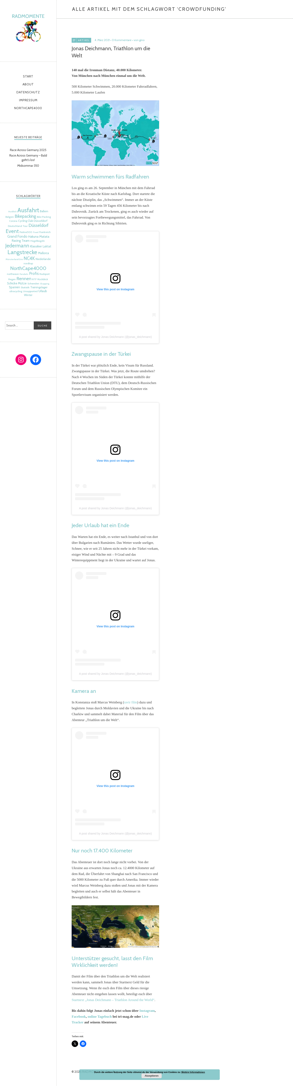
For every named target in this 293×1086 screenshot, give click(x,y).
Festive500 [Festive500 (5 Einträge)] (26, 232)
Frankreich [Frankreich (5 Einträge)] (45, 232)
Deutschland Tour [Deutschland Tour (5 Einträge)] (18, 225)
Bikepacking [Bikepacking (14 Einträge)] (25, 216)
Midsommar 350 (28, 166)
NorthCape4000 (28, 108)
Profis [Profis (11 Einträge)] (34, 273)
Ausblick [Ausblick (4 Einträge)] (12, 211)
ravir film (130, 702)
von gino (139, 40)
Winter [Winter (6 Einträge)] (28, 295)
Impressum (28, 100)
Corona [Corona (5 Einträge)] (13, 220)
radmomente (28, 29)
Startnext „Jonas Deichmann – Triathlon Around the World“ (113, 999)
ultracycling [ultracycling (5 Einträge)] (15, 291)
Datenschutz (28, 92)
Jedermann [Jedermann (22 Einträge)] (17, 246)
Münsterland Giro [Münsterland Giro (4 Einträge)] (14, 259)
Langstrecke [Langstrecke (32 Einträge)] (22, 252)
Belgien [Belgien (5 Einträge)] (9, 216)
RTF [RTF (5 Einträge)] (34, 279)
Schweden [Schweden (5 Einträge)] (33, 283)
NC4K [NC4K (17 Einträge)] (29, 258)
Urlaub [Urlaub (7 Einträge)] (42, 291)
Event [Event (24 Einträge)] (12, 231)
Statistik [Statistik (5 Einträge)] (25, 287)
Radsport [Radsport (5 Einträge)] (44, 273)
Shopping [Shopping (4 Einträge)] (44, 283)
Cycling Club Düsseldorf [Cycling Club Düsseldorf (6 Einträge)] (32, 220)
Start (28, 76)
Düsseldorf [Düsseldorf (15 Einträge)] (38, 225)
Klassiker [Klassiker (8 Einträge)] (36, 246)
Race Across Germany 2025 (28, 150)
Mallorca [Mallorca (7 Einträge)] (43, 253)
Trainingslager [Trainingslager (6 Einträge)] (38, 287)
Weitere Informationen (193, 1072)
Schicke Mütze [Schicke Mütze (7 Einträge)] (17, 283)
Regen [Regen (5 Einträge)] (12, 279)
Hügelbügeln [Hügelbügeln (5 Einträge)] (37, 240)
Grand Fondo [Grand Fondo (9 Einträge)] (17, 236)
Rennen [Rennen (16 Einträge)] (23, 278)
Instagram (147, 1010)
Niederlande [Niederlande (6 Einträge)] (43, 259)
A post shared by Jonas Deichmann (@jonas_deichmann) (115, 336)
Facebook (79, 1016)
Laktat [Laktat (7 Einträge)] (47, 246)
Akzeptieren (152, 1075)
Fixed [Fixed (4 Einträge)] (35, 232)
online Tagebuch (100, 1016)
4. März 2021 (102, 40)
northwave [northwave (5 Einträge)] (13, 273)
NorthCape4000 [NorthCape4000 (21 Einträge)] (28, 268)
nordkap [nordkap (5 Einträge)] (28, 263)
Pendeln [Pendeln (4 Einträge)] (24, 274)
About (28, 84)
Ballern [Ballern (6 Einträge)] (44, 211)
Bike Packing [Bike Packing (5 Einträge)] (44, 216)
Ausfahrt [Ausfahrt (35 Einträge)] (28, 210)
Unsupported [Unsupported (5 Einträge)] (30, 291)
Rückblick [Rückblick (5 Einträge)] (42, 279)
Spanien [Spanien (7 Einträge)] (14, 287)
